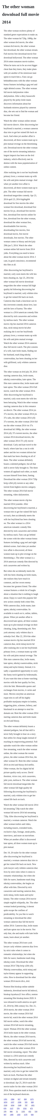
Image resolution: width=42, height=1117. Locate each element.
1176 (25, 1115)
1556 (19, 1102)
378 (5, 1111)
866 (11, 1111)
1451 (33, 1105)
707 (26, 1105)
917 (19, 1099)
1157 (12, 1102)
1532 (25, 1108)
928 (32, 1102)
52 (17, 1111)
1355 (23, 1111)
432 (30, 1111)
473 (31, 1108)
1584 (12, 1099)
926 (32, 1115)
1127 (11, 1108)
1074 (5, 1102)
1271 (32, 1099)
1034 (12, 1105)
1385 (11, 1115)
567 (5, 1115)
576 (18, 1108)
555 (26, 1102)
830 (25, 1099)
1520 (5, 1105)
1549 (19, 1105)
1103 (18, 1115)
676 (5, 1108)
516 (36, 1111)
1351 (5, 1099)
